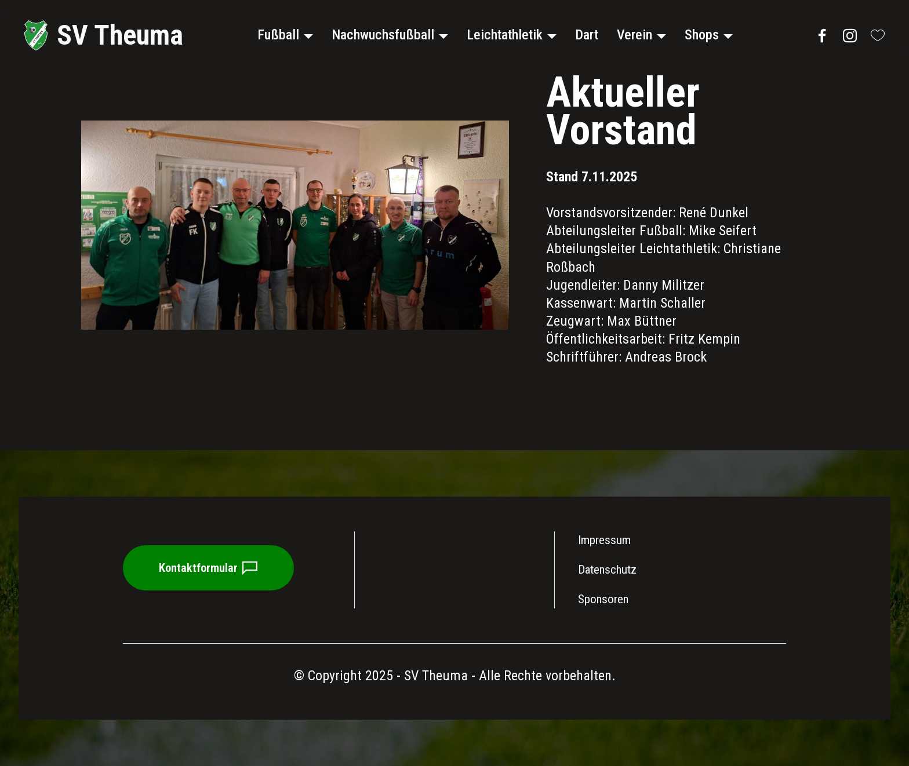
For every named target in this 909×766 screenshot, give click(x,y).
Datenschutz (607, 570)
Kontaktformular (209, 568)
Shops (701, 35)
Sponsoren (603, 599)
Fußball (278, 35)
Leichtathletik (504, 35)
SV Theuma (120, 35)
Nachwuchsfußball (382, 35)
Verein (634, 35)
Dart (586, 35)
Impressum (606, 540)
